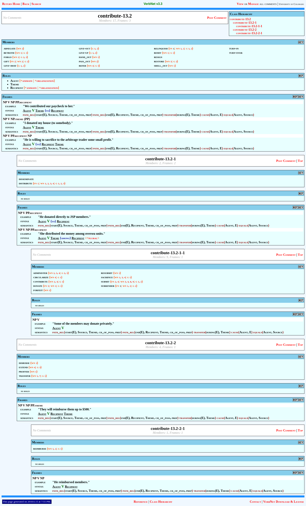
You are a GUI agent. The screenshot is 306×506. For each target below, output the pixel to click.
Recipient (16, 87)
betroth (9, 52)
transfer (170, 114)
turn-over (235, 52)
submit (105, 281)
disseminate (26, 179)
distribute (25, 183)
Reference (141, 501)
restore (159, 61)
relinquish (161, 48)
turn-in (234, 48)
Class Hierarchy (161, 501)
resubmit (106, 272)
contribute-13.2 (240, 19)
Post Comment (217, 17)
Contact (255, 501)
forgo (8, 57)
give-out (84, 48)
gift (6, 61)
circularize (40, 277)
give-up (83, 52)
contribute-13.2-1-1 (249, 26)
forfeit (38, 290)
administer (40, 272)
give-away (10, 65)
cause (205, 114)
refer (82, 65)
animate (27, 80)
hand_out (85, 57)
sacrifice (107, 277)
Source (53, 114)
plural (93, 238)
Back (25, 3)
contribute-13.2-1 (245, 22)
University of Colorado (291, 4)
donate (37, 285)
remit (157, 52)
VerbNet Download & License (283, 501)
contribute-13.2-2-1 (249, 33)
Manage (253, 3)
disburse (24, 362)
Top (300, 160)
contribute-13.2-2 (245, 29)
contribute (40, 281)
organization (45, 80)
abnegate (10, 48)
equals (228, 114)
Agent (14, 80)
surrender (107, 285)
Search (36, 3)
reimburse (39, 448)
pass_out (84, 61)
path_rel (29, 114)
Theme (14, 84)
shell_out (160, 65)
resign (158, 57)
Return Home (11, 3)
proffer (24, 371)
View (240, 3)
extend (23, 367)
